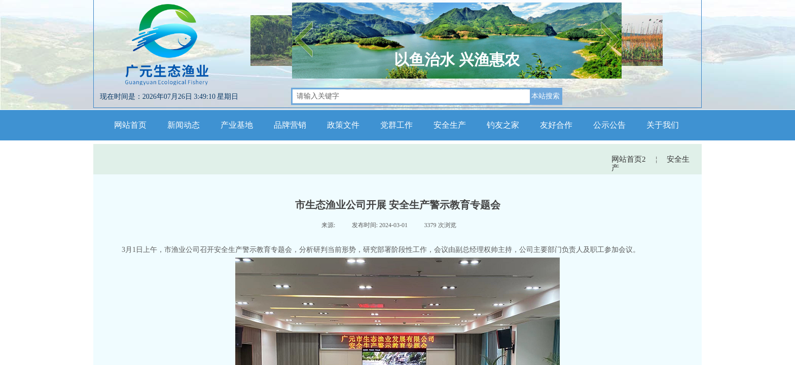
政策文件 (343, 125)
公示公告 (609, 125)
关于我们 (662, 125)
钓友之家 (503, 125)
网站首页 (130, 125)
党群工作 (396, 125)
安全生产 (449, 125)
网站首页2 (628, 159)
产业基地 (237, 125)
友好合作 (556, 125)
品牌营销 (290, 125)
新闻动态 (183, 125)
